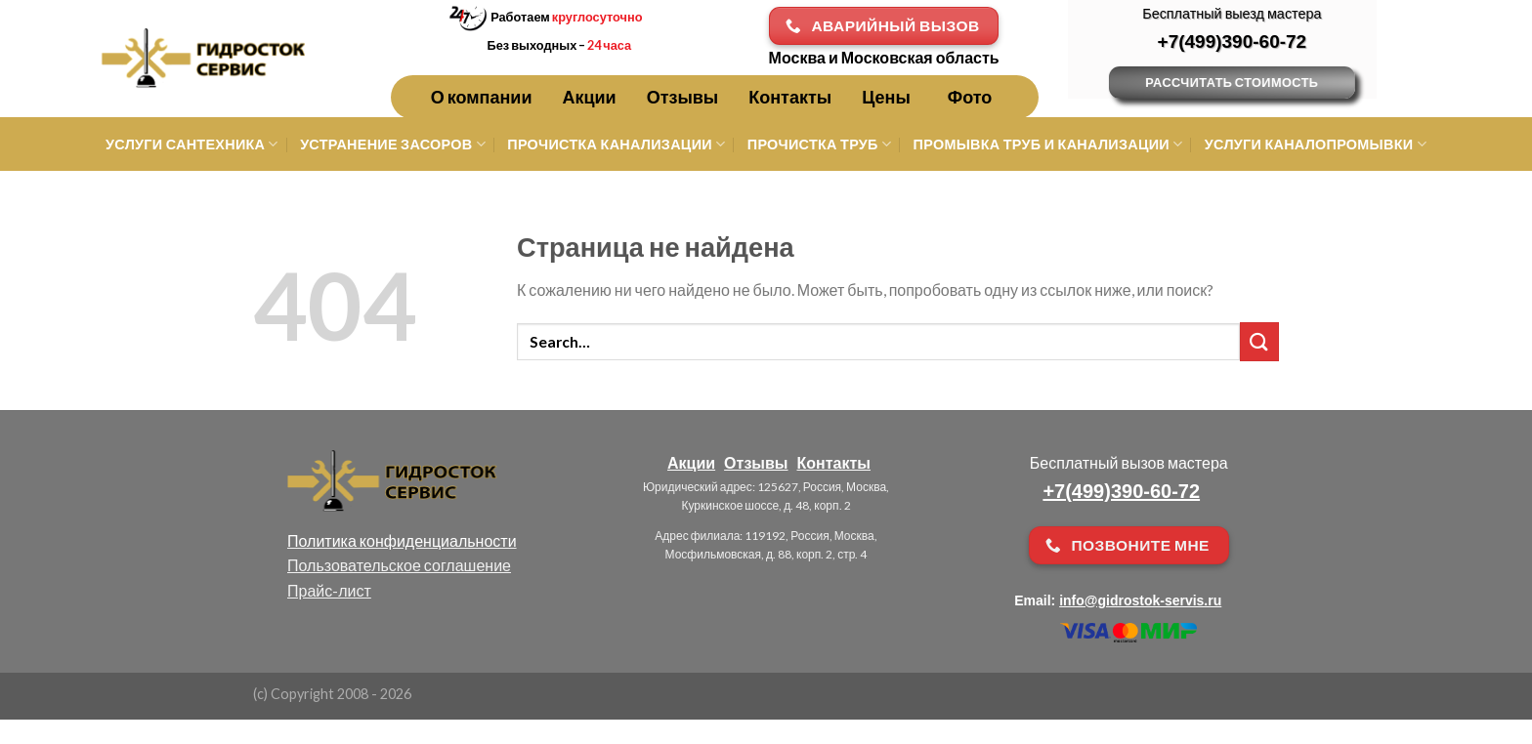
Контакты (789, 96)
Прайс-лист (329, 590)
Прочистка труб (819, 144)
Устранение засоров (393, 144)
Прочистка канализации (616, 144)
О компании (481, 96)
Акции (589, 96)
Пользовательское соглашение (399, 565)
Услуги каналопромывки (1315, 144)
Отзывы (683, 96)
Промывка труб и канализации (1048, 144)
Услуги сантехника (192, 144)
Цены (886, 96)
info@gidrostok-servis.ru (1140, 600)
